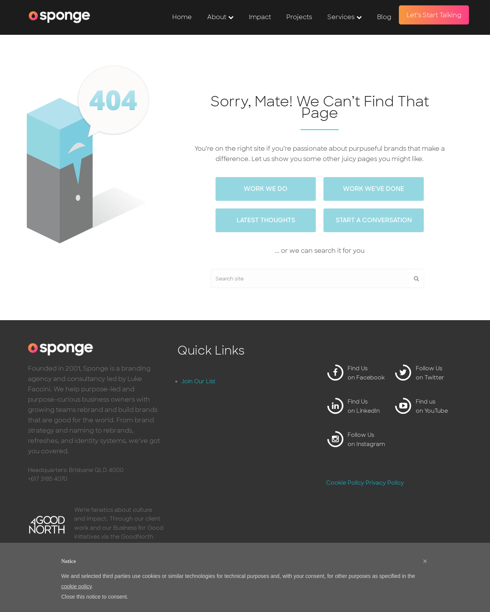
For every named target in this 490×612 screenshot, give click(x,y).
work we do (265, 189)
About (216, 17)
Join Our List (198, 381)
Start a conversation (374, 220)
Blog (384, 17)
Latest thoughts (266, 220)
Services (340, 17)
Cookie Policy (345, 482)
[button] (425, 561)
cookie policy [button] (76, 586)
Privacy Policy (385, 482)
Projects (299, 17)
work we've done (373, 189)
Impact (260, 17)
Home (182, 17)
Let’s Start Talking (434, 15)
